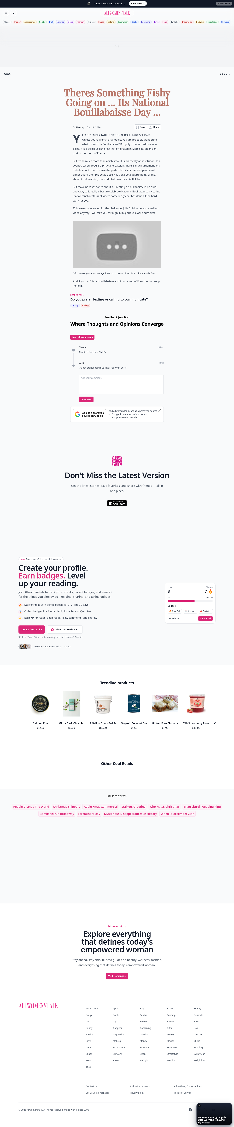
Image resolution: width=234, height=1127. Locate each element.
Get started (205, 618)
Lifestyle (198, 1034)
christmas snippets (66, 807)
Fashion (80, 22)
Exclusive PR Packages (97, 1092)
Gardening (145, 1027)
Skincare (225, 22)
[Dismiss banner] (159, 410)
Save (140, 127)
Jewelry (170, 1034)
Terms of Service (183, 1092)
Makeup (117, 1040)
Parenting (145, 22)
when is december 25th (177, 814)
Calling (85, 305)
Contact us (91, 1086)
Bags (142, 1008)
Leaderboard (174, 618)
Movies (7, 22)
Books (134, 22)
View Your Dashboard (64, 629)
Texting (75, 305)
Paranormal (119, 1047)
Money (17, 22)
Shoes (101, 22)
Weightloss (199, 1060)
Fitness (91, 22)
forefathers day (89, 814)
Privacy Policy (137, 1092)
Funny (89, 1027)
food (7, 74)
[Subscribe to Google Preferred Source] (89, 414)
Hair (196, 1027)
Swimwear (123, 22)
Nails (88, 1047)
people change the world (31, 807)
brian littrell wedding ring (202, 807)
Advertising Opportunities (188, 1086)
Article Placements (140, 1086)
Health (89, 1034)
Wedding (171, 1060)
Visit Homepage (117, 975)
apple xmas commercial (101, 807)
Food (164, 22)
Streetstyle (212, 22)
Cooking (171, 1015)
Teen (88, 1060)
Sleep (70, 22)
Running (198, 1047)
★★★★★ (224, 74)
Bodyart (200, 22)
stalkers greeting (134, 807)
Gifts (169, 1027)
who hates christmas (164, 807)
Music (197, 1040)
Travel (116, 1060)
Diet (51, 22)
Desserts (198, 1015)
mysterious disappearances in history (130, 814)
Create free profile (32, 629)
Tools (88, 1066)
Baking (111, 22)
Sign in (78, 637)
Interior (60, 22)
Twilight (174, 22)
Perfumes (172, 1047)
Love (156, 22)
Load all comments (82, 337)
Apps (115, 1008)
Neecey (80, 127)
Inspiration (187, 22)
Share (154, 127)
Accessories (29, 22)
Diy (114, 1021)
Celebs (42, 22)
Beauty (197, 1008)
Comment (86, 399)
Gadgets (117, 1027)
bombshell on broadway (57, 814)
